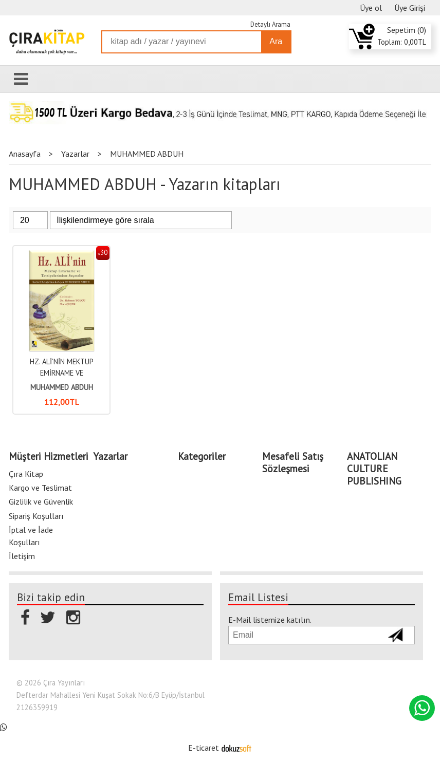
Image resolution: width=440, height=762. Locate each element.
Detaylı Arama (270, 24)
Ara (275, 41)
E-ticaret (203, 747)
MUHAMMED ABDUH (61, 387)
